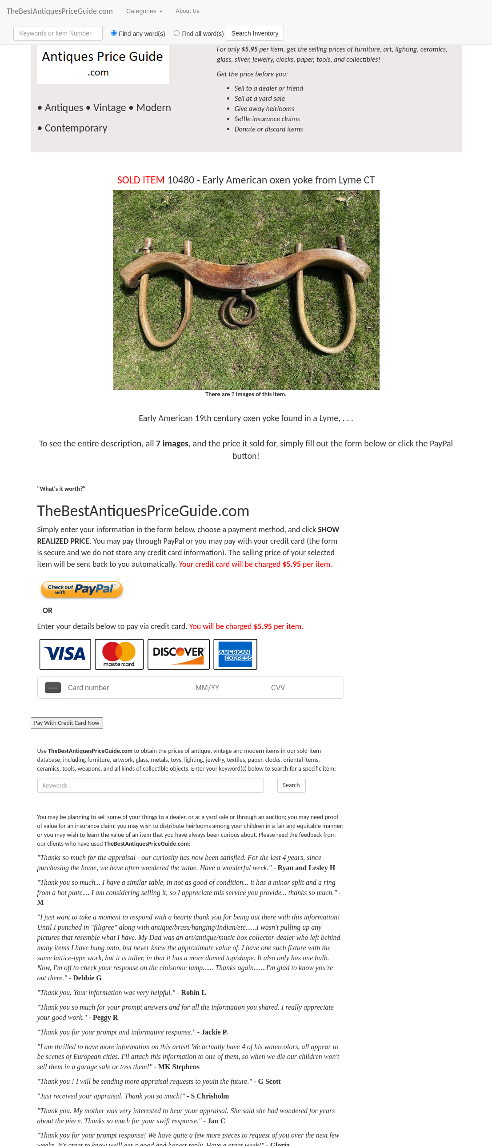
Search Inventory (255, 33)
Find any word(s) (134, 33)
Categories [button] (144, 11)
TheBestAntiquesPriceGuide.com (60, 11)
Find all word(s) (195, 33)
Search (291, 785)
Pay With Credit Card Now (67, 723)
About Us (188, 11)
